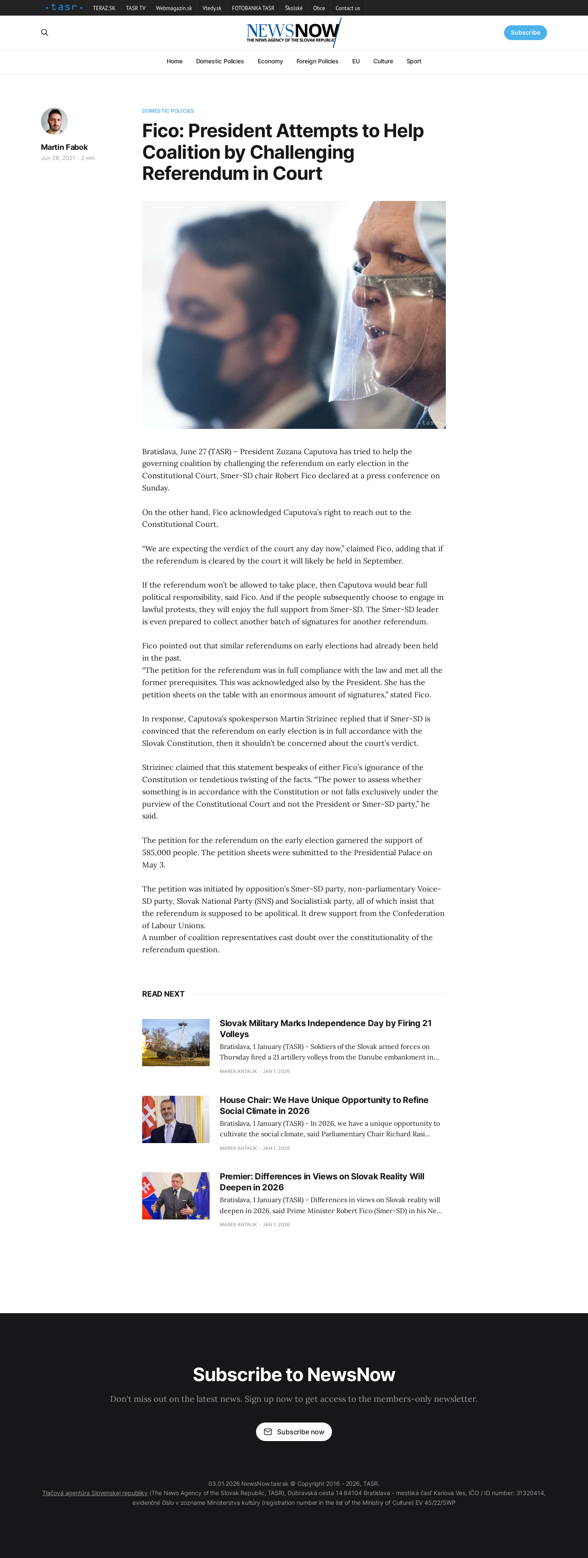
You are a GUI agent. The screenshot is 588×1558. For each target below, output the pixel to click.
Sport (414, 61)
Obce (319, 8)
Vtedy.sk (211, 8)
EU (356, 61)
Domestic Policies (220, 61)
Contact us (348, 8)
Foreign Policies (318, 61)
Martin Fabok (64, 147)
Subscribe (525, 32)
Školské (294, 8)
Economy (270, 61)
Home (175, 61)
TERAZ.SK (104, 8)
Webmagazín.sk (174, 8)
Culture (383, 61)
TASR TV (136, 8)
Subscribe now (294, 1432)
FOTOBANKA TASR (253, 8)
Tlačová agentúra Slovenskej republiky (95, 1492)
